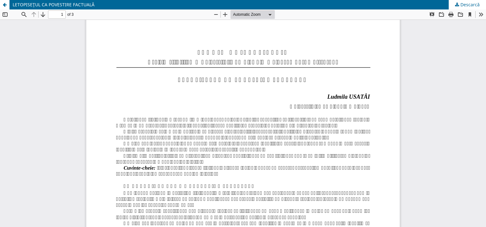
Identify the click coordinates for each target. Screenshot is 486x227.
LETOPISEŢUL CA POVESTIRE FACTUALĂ (53, 5)
